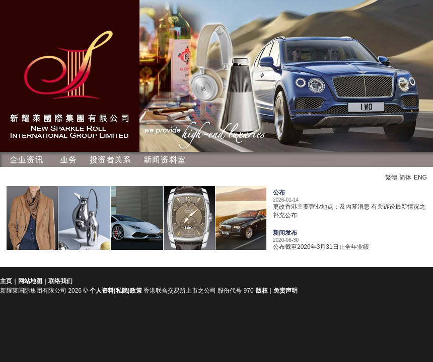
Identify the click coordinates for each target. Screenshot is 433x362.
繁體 (391, 177)
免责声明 (285, 290)
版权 (262, 290)
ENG (420, 177)
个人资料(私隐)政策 (116, 290)
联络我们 (60, 281)
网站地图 (30, 281)
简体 (405, 177)
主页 (6, 281)
